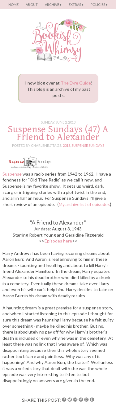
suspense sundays (87, 145)
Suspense (12, 174)
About (32, 4)
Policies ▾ (99, 4)
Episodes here (58, 240)
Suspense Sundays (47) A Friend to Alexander (58, 133)
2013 (66, 145)
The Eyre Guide (76, 82)
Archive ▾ (53, 4)
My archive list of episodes (84, 204)
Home (13, 4)
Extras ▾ (76, 4)
